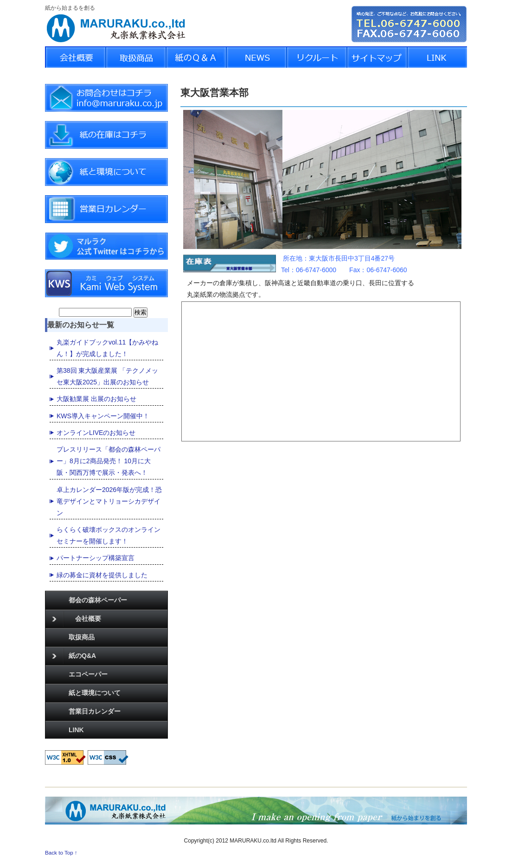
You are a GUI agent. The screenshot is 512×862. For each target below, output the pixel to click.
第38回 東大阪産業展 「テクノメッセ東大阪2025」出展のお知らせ (107, 376)
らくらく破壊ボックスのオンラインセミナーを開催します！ (108, 535)
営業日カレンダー (95, 711)
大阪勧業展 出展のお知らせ (96, 398)
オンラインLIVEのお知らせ (96, 432)
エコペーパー (88, 674)
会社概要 (76, 619)
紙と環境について (95, 692)
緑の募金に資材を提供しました (102, 575)
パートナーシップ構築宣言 (95, 558)
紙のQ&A (74, 656)
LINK (76, 730)
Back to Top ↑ (61, 852)
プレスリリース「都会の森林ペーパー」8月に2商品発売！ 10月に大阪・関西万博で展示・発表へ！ (108, 461)
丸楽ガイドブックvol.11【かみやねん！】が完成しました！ (107, 348)
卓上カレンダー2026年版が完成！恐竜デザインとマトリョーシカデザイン (109, 501)
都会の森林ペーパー (98, 600)
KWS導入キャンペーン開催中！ (103, 416)
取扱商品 (82, 637)
